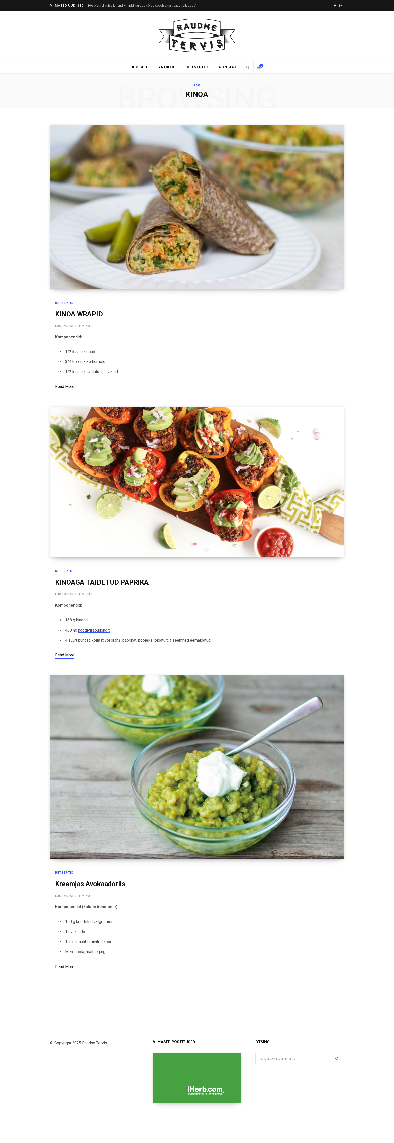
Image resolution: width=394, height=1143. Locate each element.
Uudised (139, 67)
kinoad (89, 351)
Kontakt (228, 67)
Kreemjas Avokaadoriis (90, 884)
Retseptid (197, 67)
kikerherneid (94, 361)
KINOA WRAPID (79, 314)
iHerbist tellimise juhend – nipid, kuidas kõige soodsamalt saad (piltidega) (142, 5)
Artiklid (167, 67)
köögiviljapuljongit (94, 630)
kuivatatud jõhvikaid (101, 372)
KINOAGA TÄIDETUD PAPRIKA (102, 583)
